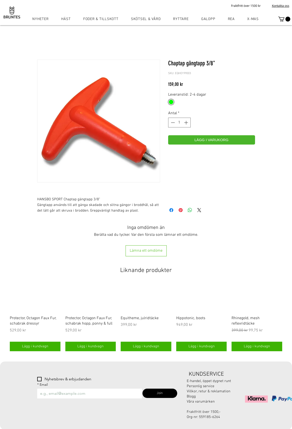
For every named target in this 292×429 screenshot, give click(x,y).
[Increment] (186, 122)
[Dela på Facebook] (171, 210)
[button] (284, 19)
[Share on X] (199, 210)
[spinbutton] (179, 122)
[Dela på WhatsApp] (190, 210)
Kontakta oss (280, 6)
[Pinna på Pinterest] (181, 210)
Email (42, 385)
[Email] (88, 393)
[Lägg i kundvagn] (35, 346)
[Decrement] (172, 122)
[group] (146, 317)
